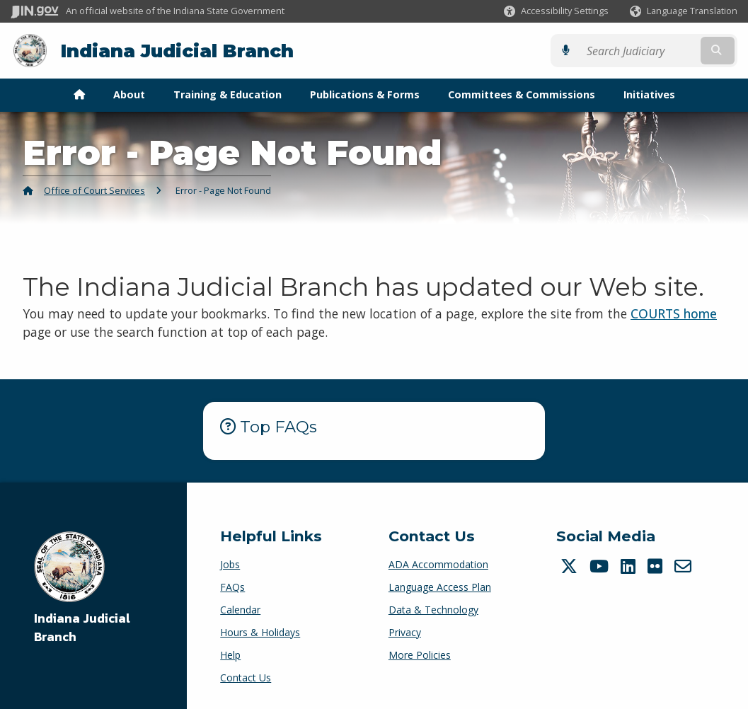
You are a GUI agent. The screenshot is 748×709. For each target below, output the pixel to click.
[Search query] (649, 50)
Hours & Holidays (260, 632)
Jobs (230, 564)
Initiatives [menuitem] (649, 94)
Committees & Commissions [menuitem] (521, 94)
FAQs (232, 587)
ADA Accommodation (438, 564)
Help (230, 655)
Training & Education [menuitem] (227, 94)
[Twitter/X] (570, 566)
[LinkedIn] (630, 566)
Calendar (240, 609)
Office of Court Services (94, 190)
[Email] (684, 566)
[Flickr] (657, 566)
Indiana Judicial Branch (177, 51)
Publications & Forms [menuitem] (365, 94)
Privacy (405, 632)
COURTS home (674, 313)
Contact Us (245, 677)
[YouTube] (600, 566)
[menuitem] (79, 94)
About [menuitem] (129, 94)
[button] (556, 11)
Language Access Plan (440, 587)
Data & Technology (433, 609)
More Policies (420, 655)
